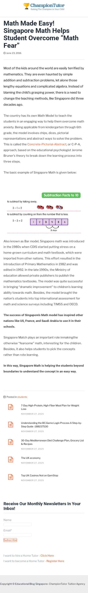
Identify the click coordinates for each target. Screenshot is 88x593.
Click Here (47, 555)
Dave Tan (31, 53)
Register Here (55, 561)
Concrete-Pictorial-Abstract (46, 144)
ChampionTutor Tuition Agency (67, 583)
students (22, 396)
